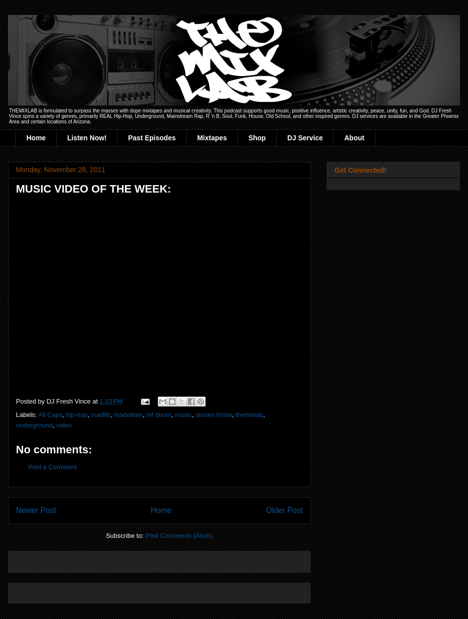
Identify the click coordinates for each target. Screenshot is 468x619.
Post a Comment (52, 467)
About (354, 138)
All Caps (50, 414)
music (183, 414)
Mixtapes (212, 138)
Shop (257, 138)
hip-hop (76, 414)
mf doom (159, 414)
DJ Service (305, 138)
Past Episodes (152, 138)
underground (34, 425)
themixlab (249, 414)
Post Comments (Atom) (179, 535)
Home (36, 138)
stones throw (214, 414)
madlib (100, 414)
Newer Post (36, 510)
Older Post (284, 510)
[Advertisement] (132, 558)
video (64, 425)
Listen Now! (87, 138)
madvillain (128, 414)
